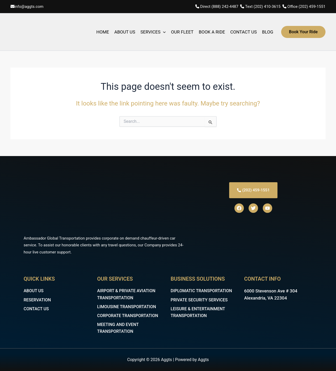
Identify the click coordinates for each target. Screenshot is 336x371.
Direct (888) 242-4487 (219, 6)
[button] (303, 32)
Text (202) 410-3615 (263, 6)
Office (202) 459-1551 (306, 6)
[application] (163, 32)
